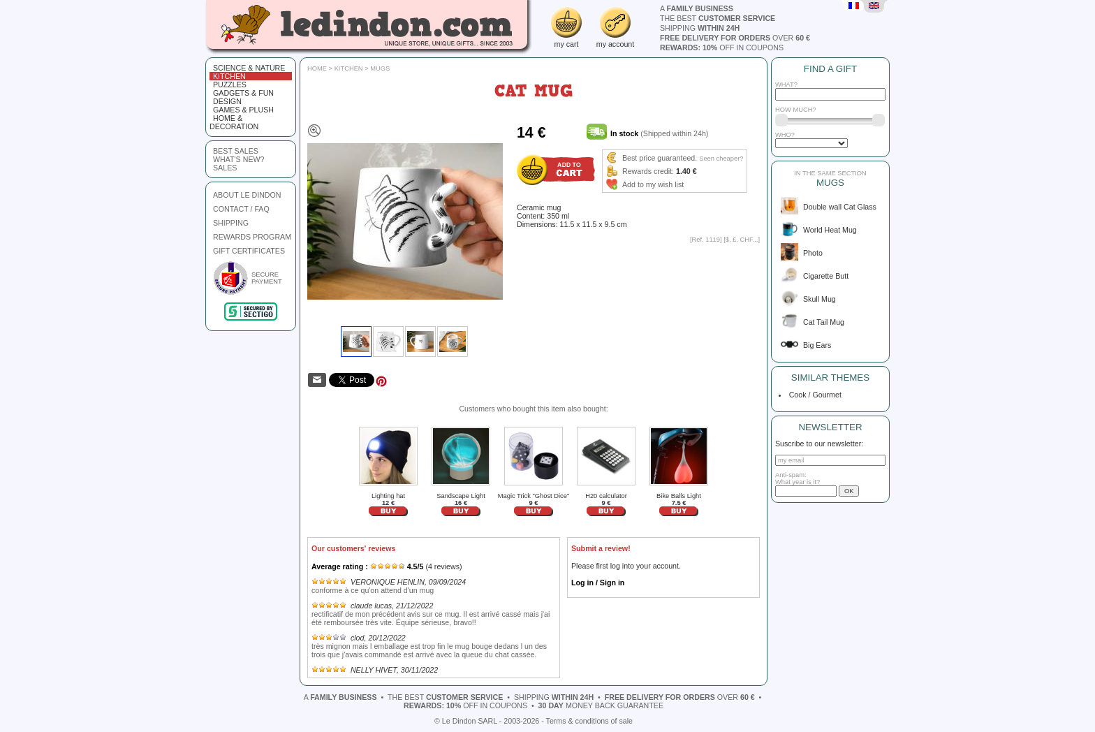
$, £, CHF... (742, 239)
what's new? (238, 159)
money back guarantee (600, 705)
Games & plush (243, 109)
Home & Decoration (234, 122)
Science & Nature (249, 68)
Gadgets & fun (243, 93)
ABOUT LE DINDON (247, 195)
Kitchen (229, 76)
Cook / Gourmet (813, 394)
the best (717, 18)
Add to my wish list (653, 184)
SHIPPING (231, 223)
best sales (235, 151)
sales (225, 167)
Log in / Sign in (597, 582)
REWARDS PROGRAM (252, 237)
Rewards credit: (648, 171)
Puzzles (230, 84)
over (735, 38)
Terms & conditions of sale (589, 721)
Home (317, 68)
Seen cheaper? (721, 158)
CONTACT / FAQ (241, 209)
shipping (700, 28)
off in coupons (722, 47)
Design (227, 101)
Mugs (380, 68)
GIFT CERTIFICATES (249, 251)
